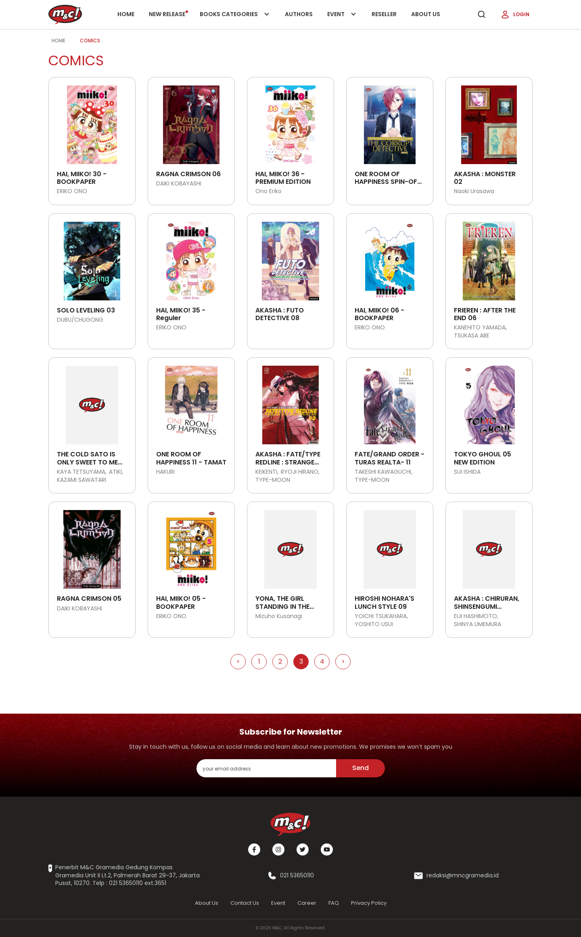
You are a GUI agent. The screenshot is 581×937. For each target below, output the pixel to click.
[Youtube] (327, 849)
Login (514, 14)
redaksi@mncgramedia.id (462, 875)
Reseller (384, 14)
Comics (90, 40)
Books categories (233, 19)
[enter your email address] (266, 768)
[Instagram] (278, 849)
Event (342, 19)
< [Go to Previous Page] (238, 661)
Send (360, 768)
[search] (481, 14)
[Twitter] (303, 849)
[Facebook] (254, 849)
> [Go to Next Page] (343, 661)
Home (125, 14)
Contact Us (244, 903)
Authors (299, 14)
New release (168, 14)
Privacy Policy (369, 903)
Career (306, 903)
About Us (425, 14)
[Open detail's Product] (92, 121)
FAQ (333, 903)
